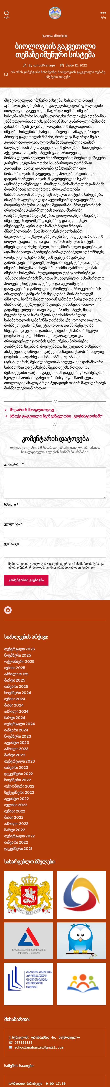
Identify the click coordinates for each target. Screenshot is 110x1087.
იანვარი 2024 (16, 730)
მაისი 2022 (13, 817)
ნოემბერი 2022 (17, 780)
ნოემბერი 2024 (17, 693)
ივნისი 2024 (14, 699)
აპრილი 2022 (16, 823)
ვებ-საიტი (11, 544)
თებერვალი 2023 (19, 761)
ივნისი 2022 (14, 811)
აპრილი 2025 (16, 674)
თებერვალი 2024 (19, 724)
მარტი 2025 (14, 680)
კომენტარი (14, 464)
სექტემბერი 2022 (19, 792)
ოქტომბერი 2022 (19, 786)
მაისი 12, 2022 (76, 65)
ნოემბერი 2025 (17, 655)
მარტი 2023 (14, 755)
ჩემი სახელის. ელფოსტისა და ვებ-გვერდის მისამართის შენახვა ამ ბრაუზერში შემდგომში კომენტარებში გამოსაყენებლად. (56, 566)
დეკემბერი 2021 (18, 848)
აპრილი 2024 (16, 711)
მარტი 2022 (14, 830)
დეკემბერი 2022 (18, 774)
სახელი (11, 504)
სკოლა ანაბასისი (55, 35)
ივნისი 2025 (14, 668)
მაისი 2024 (13, 705)
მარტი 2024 (14, 717)
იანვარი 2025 (16, 686)
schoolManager (44, 65)
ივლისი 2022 (15, 805)
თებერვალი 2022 (19, 836)
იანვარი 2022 (16, 842)
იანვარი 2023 (16, 767)
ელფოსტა (13, 524)
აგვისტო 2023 (16, 742)
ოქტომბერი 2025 (19, 661)
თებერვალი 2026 (19, 649)
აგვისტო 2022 (16, 798)
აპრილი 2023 (16, 749)
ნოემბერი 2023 (17, 736)
